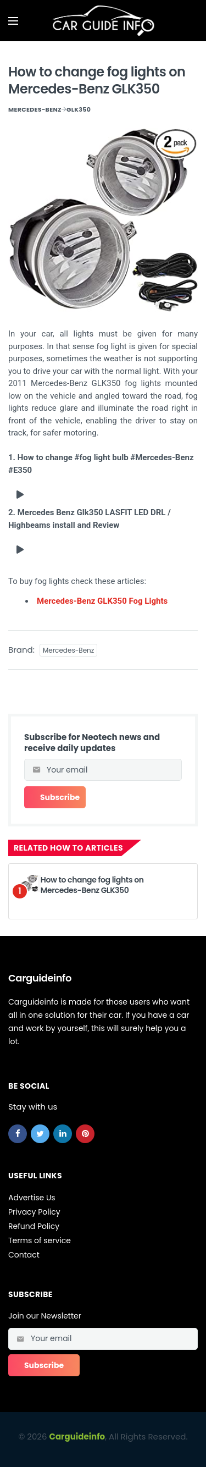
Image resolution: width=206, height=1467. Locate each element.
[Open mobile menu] (13, 20)
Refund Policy (33, 1226)
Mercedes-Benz (35, 109)
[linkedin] (62, 1133)
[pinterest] (85, 1133)
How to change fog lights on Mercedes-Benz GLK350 (92, 885)
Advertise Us (31, 1197)
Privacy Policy (34, 1211)
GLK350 (78, 109)
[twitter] (40, 1133)
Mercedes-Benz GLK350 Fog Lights (102, 601)
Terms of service (39, 1240)
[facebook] (17, 1133)
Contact (24, 1254)
